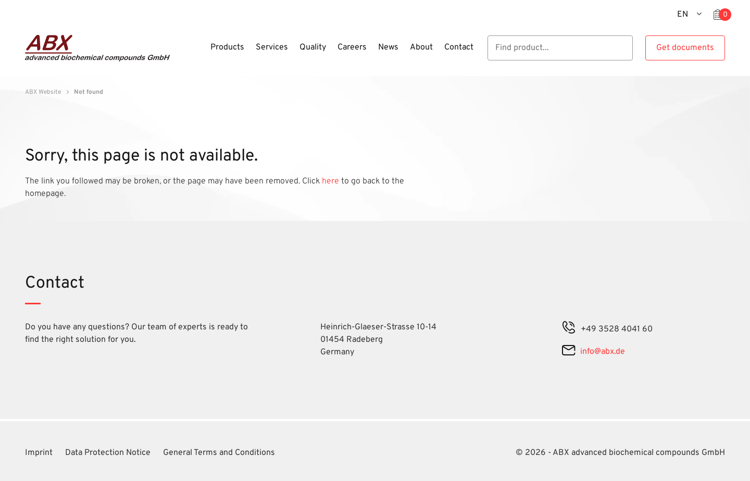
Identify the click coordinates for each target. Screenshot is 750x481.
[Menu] (201, 53)
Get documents (685, 48)
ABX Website (43, 92)
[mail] (568, 352)
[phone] (569, 329)
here (331, 181)
